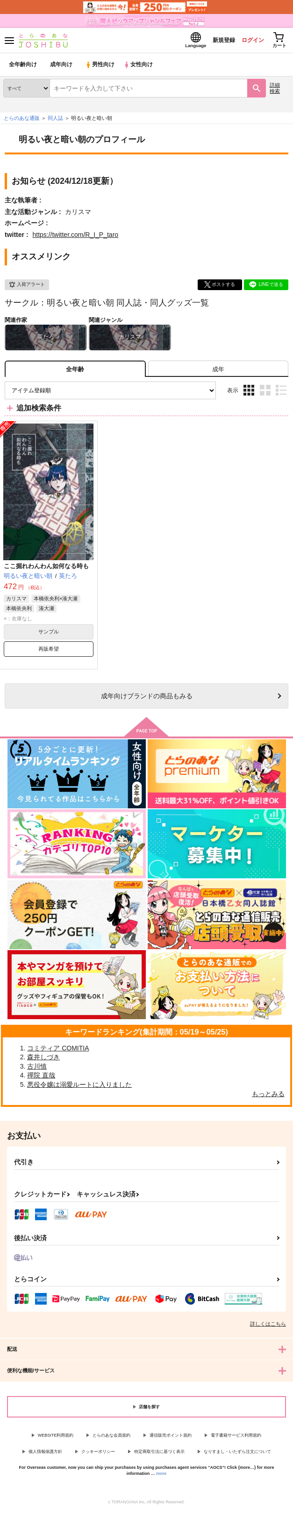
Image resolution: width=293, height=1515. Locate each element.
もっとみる (268, 1096)
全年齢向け (23, 67)
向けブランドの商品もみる (147, 698)
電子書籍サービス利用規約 (236, 1438)
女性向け (140, 67)
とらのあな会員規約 (111, 1438)
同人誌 (55, 121)
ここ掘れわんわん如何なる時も (46, 568)
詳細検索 (275, 91)
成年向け (62, 67)
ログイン (247, 41)
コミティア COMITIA (58, 1051)
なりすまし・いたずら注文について (237, 1454)
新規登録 (215, 41)
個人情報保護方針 (45, 1454)
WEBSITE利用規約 (56, 1438)
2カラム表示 (265, 393)
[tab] (218, 371)
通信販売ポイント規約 (171, 1438)
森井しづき (43, 1059)
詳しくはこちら (268, 1326)
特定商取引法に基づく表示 (159, 1454)
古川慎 (37, 1069)
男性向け (100, 67)
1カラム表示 (281, 393)
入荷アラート (26, 287)
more (161, 1476)
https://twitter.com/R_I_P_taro (75, 237)
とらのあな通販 (22, 121)
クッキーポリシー (98, 1454)
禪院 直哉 (41, 1078)
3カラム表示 (249, 393)
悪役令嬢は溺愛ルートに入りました (79, 1087)
